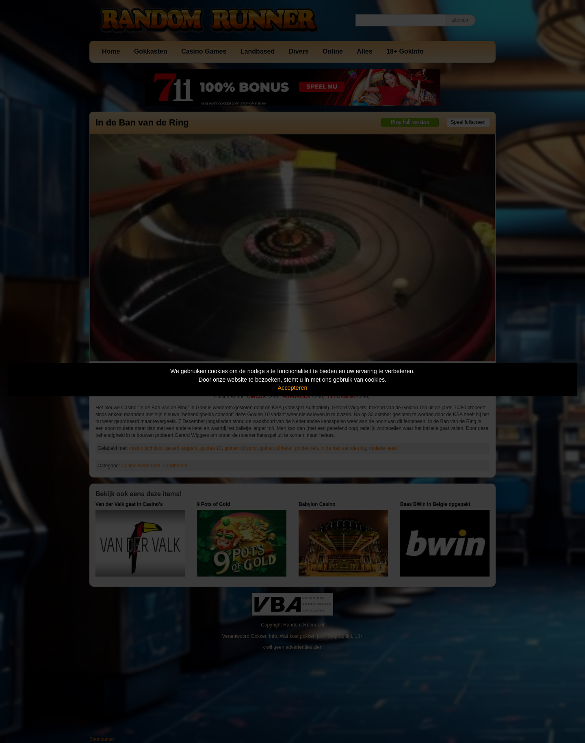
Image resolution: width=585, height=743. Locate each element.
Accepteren (293, 387)
